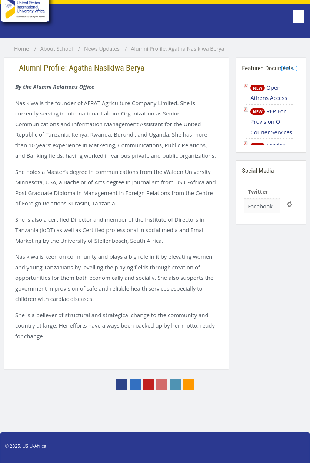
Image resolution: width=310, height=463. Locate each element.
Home (21, 48)
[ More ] (289, 68)
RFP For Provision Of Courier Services (271, 121)
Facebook (260, 206)
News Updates (102, 48)
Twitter (258, 191)
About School (56, 48)
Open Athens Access (268, 93)
